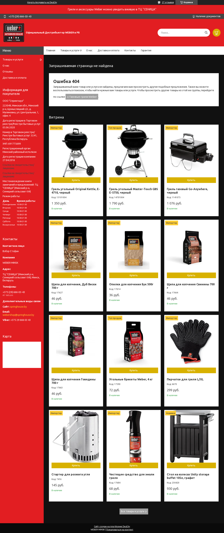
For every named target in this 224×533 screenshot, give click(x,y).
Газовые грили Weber (83, 96)
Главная (50, 50)
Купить (76, 180)
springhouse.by (18, 306)
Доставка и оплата (108, 50)
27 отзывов (168, 2)
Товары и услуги (69, 50)
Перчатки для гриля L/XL (185, 379)
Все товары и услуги (132, 511)
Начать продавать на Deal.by (42, 2)
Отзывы (8, 71)
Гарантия (146, 50)
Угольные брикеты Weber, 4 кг (131, 379)
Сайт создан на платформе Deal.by (112, 526)
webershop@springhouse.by (18, 314)
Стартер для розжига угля (71, 474)
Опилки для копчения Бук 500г (131, 284)
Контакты (130, 50)
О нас (89, 50)
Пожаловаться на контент (119, 529)
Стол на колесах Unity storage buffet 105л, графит (188, 476)
